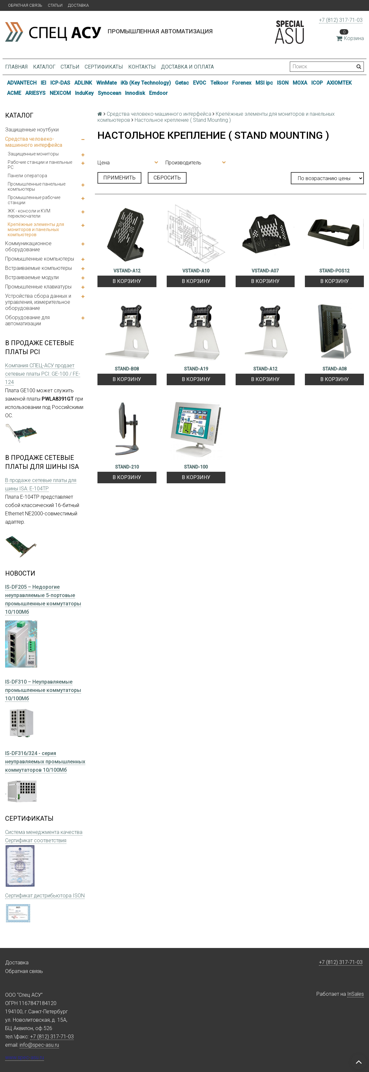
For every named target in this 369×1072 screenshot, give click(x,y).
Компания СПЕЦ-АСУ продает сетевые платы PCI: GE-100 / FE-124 (42, 373)
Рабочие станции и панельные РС (40, 165)
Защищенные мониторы (33, 153)
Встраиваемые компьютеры (38, 268)
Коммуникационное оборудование (28, 246)
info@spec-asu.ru (39, 1045)
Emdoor (158, 93)
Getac (182, 83)
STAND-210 (127, 467)
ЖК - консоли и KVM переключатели (29, 213)
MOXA (300, 83)
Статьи (55, 5)
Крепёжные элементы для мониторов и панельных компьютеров (36, 229)
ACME (14, 93)
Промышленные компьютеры (39, 259)
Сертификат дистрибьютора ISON (45, 896)
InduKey (84, 93)
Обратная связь (25, 5)
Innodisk (135, 93)
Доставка (78, 5)
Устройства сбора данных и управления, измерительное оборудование (38, 302)
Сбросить (167, 178)
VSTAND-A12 (126, 270)
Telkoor (219, 83)
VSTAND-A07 (265, 270)
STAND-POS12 (334, 270)
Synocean (109, 93)
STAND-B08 (127, 368)
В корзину (127, 281)
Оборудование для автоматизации (27, 320)
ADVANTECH (22, 83)
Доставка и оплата (187, 67)
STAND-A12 (265, 368)
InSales (355, 994)
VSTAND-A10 (195, 270)
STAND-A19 (196, 368)
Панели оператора (27, 175)
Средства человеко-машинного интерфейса (33, 142)
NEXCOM (60, 93)
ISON (283, 83)
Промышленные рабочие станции (34, 200)
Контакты (142, 67)
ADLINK (83, 83)
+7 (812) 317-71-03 (341, 20)
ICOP (317, 83)
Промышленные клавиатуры (38, 287)
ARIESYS (35, 93)
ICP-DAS (60, 83)
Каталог (44, 67)
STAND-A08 (335, 368)
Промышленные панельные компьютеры (36, 186)
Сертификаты (104, 67)
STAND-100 (196, 467)
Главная (16, 67)
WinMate (106, 83)
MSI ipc (264, 83)
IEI (43, 83)
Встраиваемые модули (32, 277)
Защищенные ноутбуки (32, 130)
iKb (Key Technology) (146, 83)
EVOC (199, 83)
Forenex (241, 83)
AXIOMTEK (339, 83)
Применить (119, 178)
